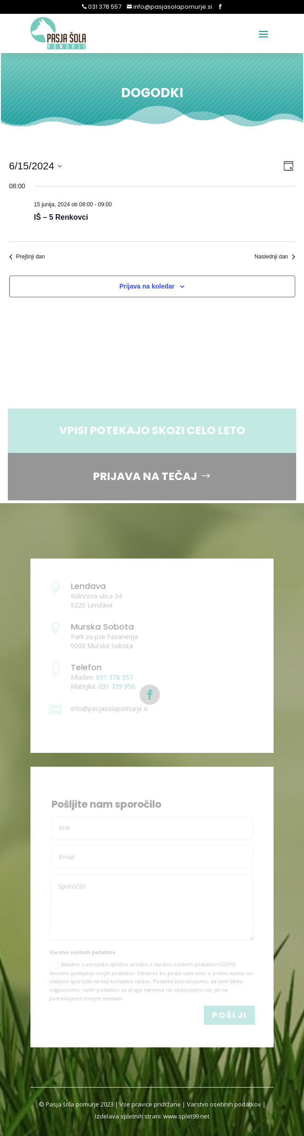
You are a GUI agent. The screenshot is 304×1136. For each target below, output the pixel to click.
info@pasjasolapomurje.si (172, 6)
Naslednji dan (275, 256)
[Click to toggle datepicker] (35, 166)
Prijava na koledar (147, 286)
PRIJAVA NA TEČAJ (145, 476)
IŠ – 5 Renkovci (61, 217)
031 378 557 (104, 6)
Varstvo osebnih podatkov (224, 1104)
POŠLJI (229, 1015)
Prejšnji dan (27, 256)
